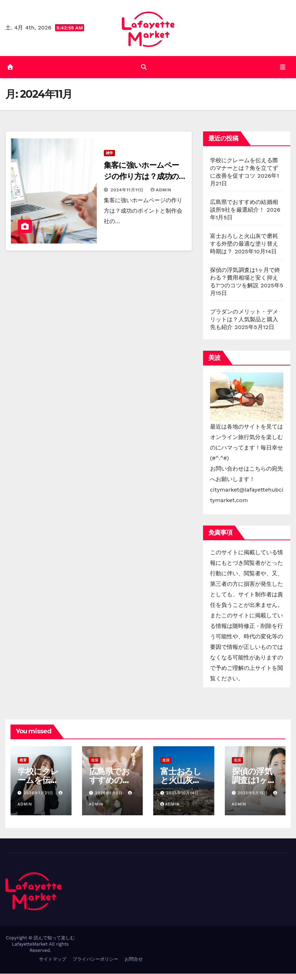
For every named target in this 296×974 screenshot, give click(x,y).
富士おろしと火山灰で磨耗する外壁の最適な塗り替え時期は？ (244, 244)
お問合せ (134, 959)
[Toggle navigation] (283, 67)
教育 (23, 760)
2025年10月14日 (182, 793)
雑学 (109, 153)
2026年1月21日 (39, 793)
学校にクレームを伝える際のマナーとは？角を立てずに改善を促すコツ (244, 168)
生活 (94, 760)
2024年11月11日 (128, 190)
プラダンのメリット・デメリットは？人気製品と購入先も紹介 (244, 320)
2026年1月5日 (110, 793)
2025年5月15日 (254, 793)
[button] (143, 67)
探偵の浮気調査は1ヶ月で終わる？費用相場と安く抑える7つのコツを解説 (245, 278)
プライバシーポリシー (95, 959)
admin (160, 190)
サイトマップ (52, 959)
